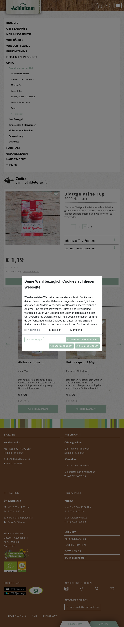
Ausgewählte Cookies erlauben (82, 339)
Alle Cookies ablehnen (61, 346)
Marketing (76, 329)
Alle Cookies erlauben (87, 346)
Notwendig (34, 329)
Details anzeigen (34, 339)
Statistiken (55, 329)
